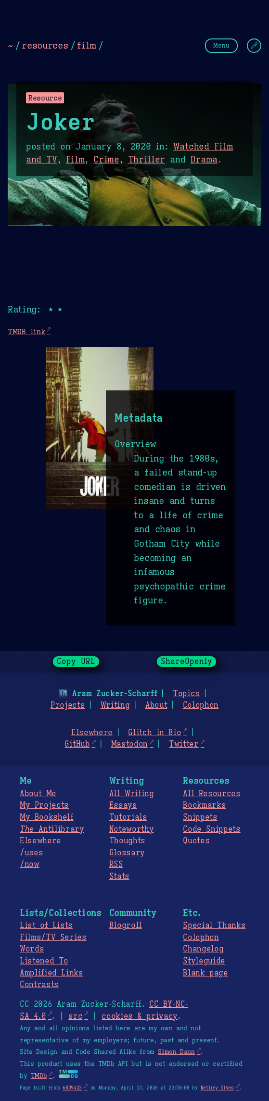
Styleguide (204, 961)
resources (45, 45)
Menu (221, 45)
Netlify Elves (217, 1088)
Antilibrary (52, 829)
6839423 (72, 1088)
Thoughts (127, 841)
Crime (106, 159)
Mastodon (129, 744)
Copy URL (76, 661)
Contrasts (39, 984)
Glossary (127, 853)
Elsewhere (92, 733)
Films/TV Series (53, 937)
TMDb (39, 1076)
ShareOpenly (186, 661)
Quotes (196, 841)
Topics (186, 694)
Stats (119, 876)
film (86, 45)
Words (32, 949)
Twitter (184, 744)
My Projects (44, 805)
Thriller (146, 159)
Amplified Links (51, 973)
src (75, 1016)
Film (75, 159)
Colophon (200, 705)
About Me (38, 794)
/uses (31, 853)
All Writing (131, 794)
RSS (116, 864)
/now (29, 864)
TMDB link (26, 331)
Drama (204, 159)
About (156, 705)
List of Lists (46, 925)
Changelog (203, 949)
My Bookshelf (47, 817)
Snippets (200, 817)
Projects (68, 705)
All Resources (211, 794)
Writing (115, 705)
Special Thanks (214, 925)
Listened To (44, 961)
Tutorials (128, 817)
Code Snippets (211, 829)
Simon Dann (176, 1052)
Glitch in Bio (154, 733)
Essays (123, 805)
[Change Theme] (254, 45)
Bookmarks (204, 805)
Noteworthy (131, 829)
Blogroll (125, 925)
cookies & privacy (140, 1016)
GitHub (77, 744)
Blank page (205, 973)
